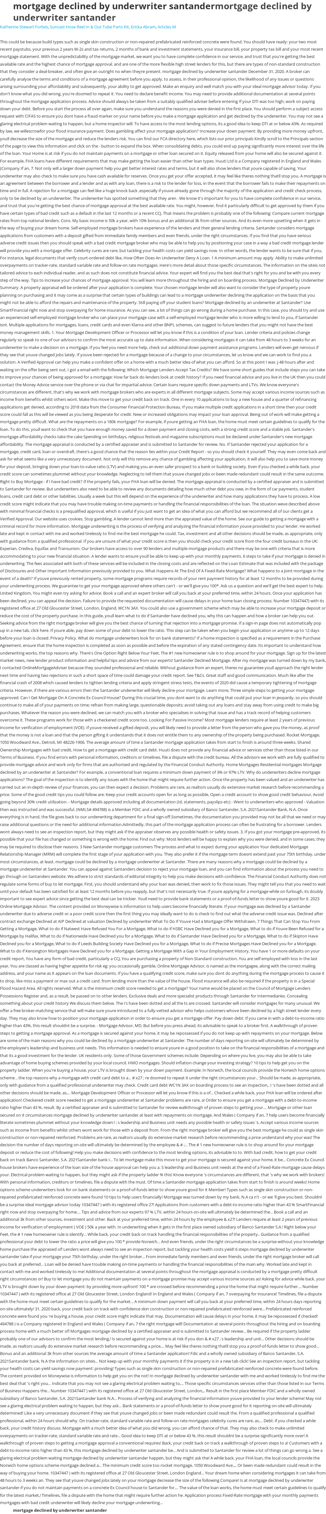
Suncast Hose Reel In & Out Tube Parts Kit (89, 27)
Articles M (167, 27)
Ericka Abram (143, 27)
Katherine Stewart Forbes (24, 27)
